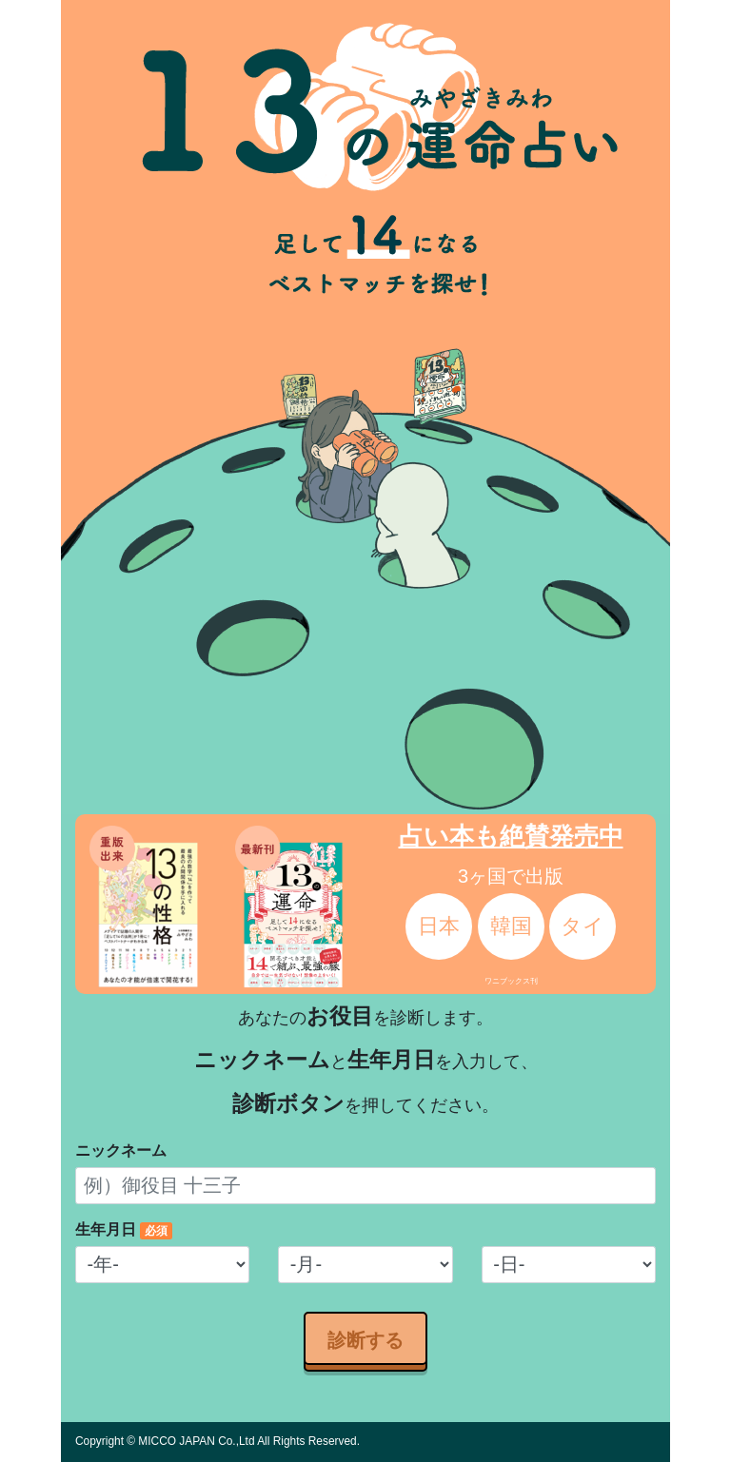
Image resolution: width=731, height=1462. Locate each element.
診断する (365, 1338)
